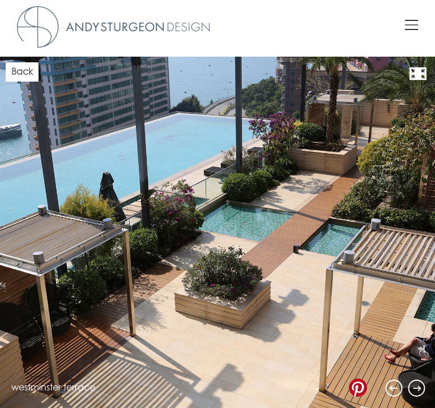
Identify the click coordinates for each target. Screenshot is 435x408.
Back (22, 71)
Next (416, 388)
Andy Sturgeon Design (113, 27)
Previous (394, 388)
